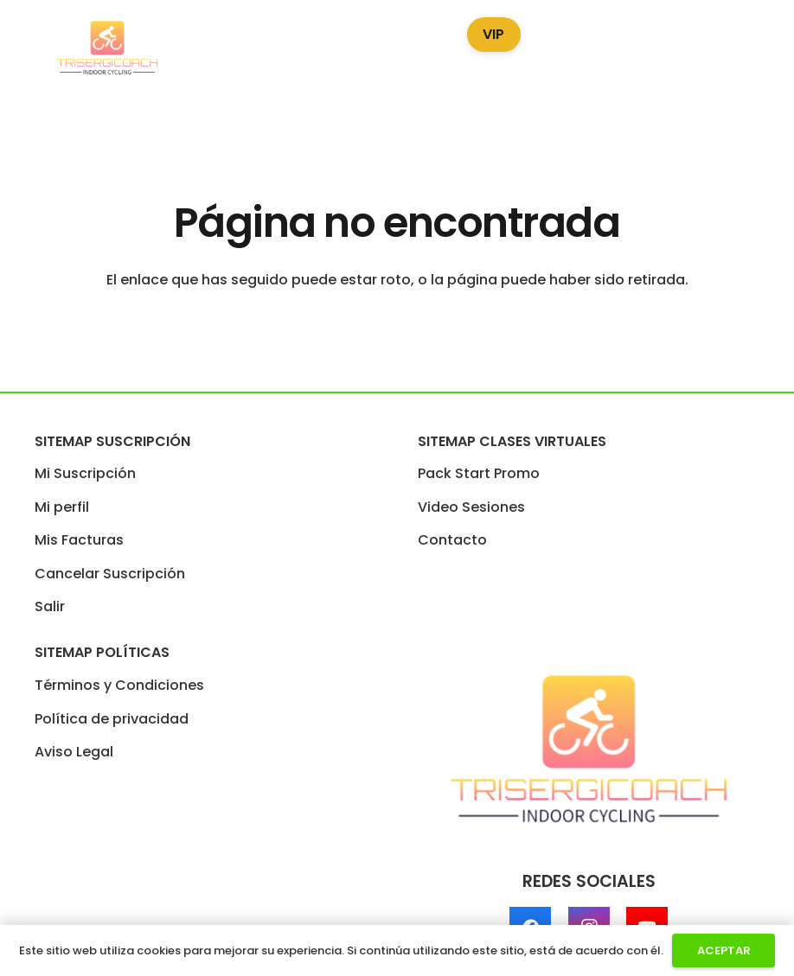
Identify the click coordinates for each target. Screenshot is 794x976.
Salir (50, 606)
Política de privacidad (112, 719)
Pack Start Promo (230, 31)
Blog (570, 31)
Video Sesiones (378, 31)
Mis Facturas (79, 540)
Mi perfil (62, 507)
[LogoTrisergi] (107, 48)
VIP (494, 34)
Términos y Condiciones (119, 685)
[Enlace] (763, 48)
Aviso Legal (74, 752)
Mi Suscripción (85, 473)
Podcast (650, 31)
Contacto (452, 540)
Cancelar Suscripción (110, 574)
